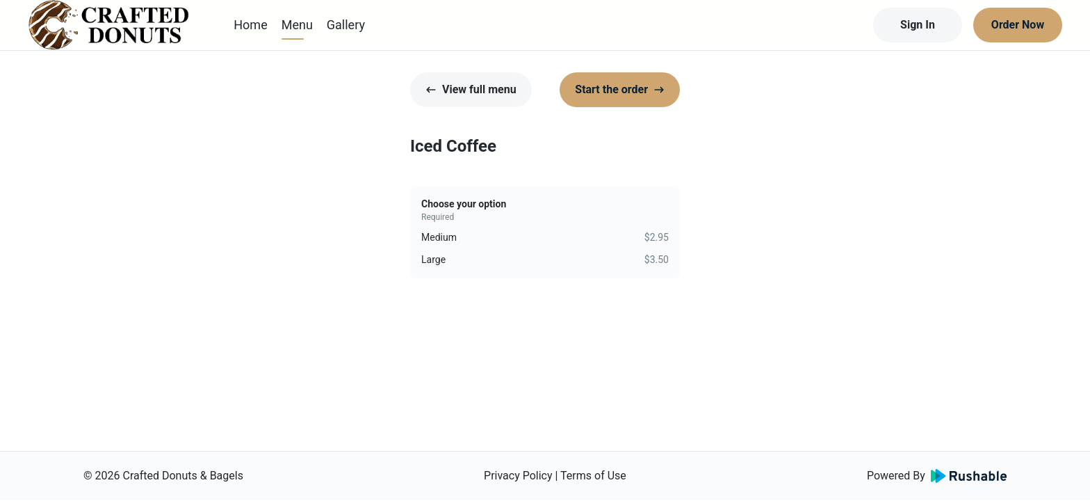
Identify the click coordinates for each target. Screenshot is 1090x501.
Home (250, 24)
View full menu (470, 89)
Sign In (917, 24)
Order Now (1017, 24)
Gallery (346, 24)
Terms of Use (593, 475)
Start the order (620, 89)
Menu (297, 24)
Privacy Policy (518, 475)
